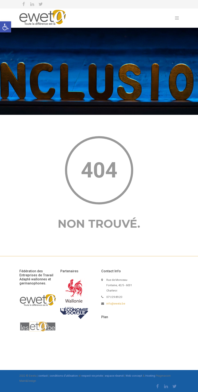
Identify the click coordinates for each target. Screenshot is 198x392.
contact (43, 375)
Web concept (134, 375)
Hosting (150, 375)
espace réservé (114, 375)
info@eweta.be (115, 303)
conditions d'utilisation (64, 375)
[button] (5, 26)
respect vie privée (92, 375)
